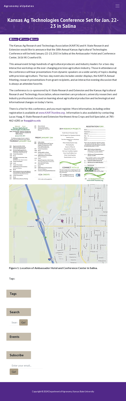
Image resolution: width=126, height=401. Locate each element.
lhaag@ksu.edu (32, 120)
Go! (23, 322)
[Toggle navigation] (117, 6)
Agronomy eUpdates (19, 5)
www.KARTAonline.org (52, 112)
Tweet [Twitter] (24, 39)
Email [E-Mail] (34, 39)
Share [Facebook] (13, 39)
